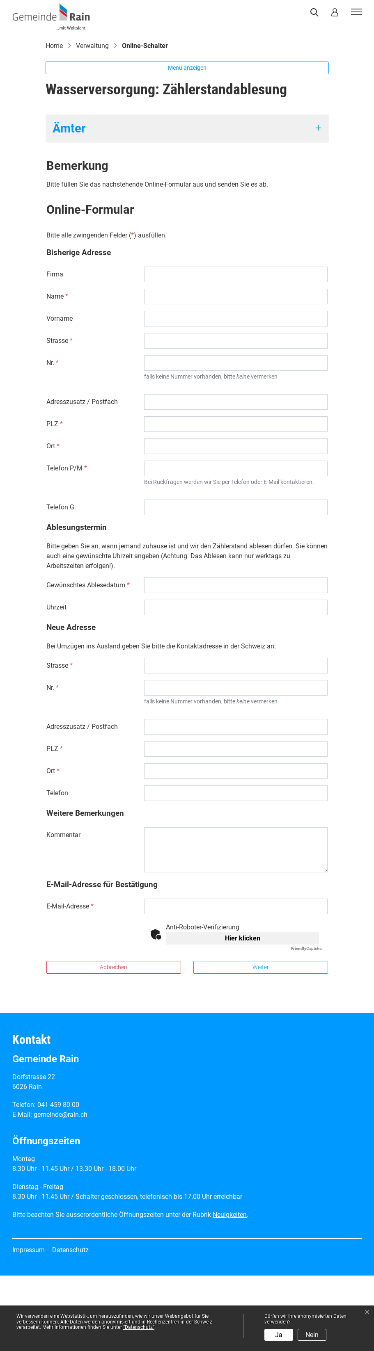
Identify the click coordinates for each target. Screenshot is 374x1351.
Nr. (52, 438)
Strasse (59, 416)
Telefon (57, 868)
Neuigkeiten (230, 1290)
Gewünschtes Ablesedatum (88, 660)
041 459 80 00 (58, 1180)
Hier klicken (242, 1014)
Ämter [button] (69, 204)
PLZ (54, 499)
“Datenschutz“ (138, 1327)
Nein (312, 1335)
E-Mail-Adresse (70, 982)
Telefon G (60, 582)
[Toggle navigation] (355, 12)
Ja (278, 1335)
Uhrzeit (56, 683)
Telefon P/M (66, 544)
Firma (54, 350)
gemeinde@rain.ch (60, 1190)
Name (57, 372)
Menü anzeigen (187, 143)
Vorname (59, 394)
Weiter (260, 1042)
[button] (315, 12)
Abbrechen (113, 1042)
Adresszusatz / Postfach (82, 477)
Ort (53, 521)
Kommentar (63, 910)
